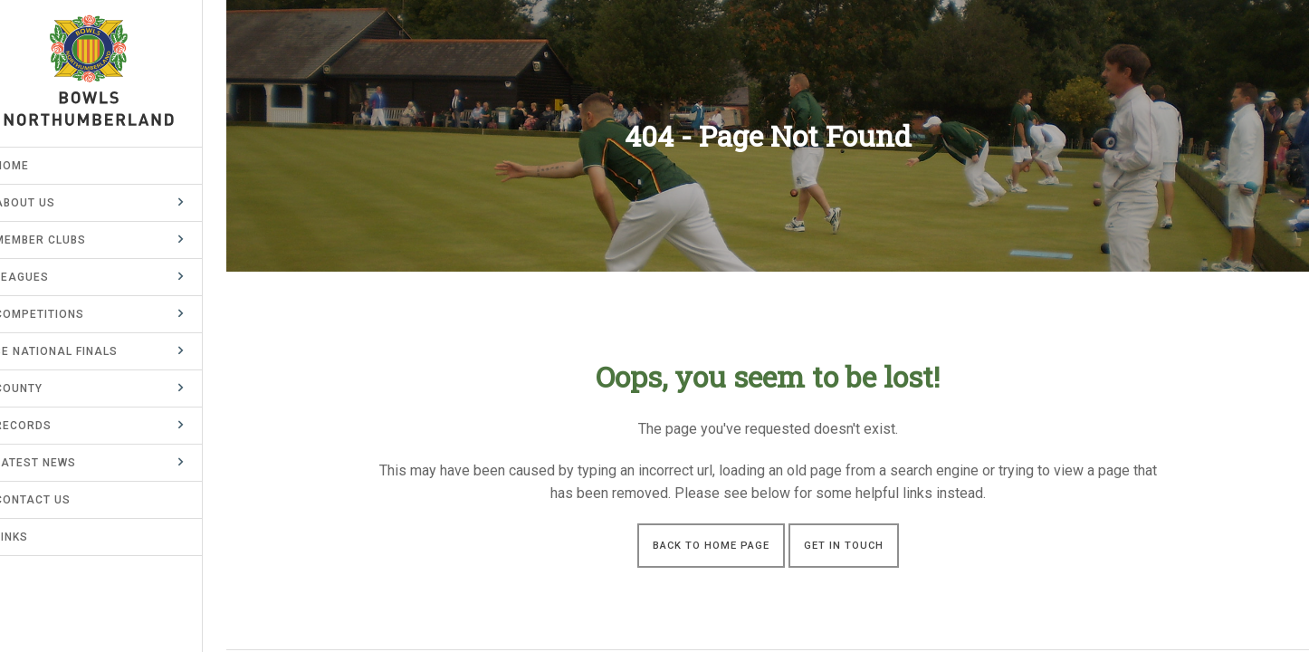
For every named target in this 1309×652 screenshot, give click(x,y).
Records (46, 425)
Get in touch (844, 545)
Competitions (63, 314)
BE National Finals (79, 351)
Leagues (45, 277)
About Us (48, 203)
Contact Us (56, 500)
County (42, 388)
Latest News (59, 462)
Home (35, 165)
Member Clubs (64, 240)
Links (35, 537)
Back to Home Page (711, 545)
